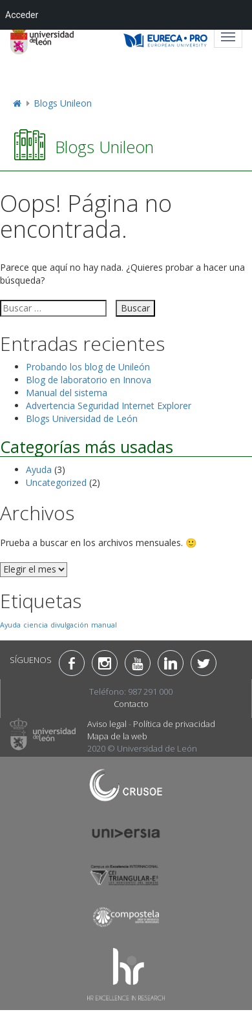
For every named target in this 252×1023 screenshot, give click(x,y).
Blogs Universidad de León (82, 418)
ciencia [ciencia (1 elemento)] (35, 624)
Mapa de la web (117, 736)
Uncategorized (56, 482)
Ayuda (39, 469)
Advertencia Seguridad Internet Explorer (108, 405)
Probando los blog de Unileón (88, 367)
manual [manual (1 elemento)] (104, 624)
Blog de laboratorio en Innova (88, 380)
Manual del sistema (66, 392)
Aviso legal (107, 724)
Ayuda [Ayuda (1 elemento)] (10, 624)
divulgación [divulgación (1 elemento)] (69, 624)
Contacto (131, 704)
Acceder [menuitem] (21, 15)
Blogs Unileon (63, 103)
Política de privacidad (174, 724)
